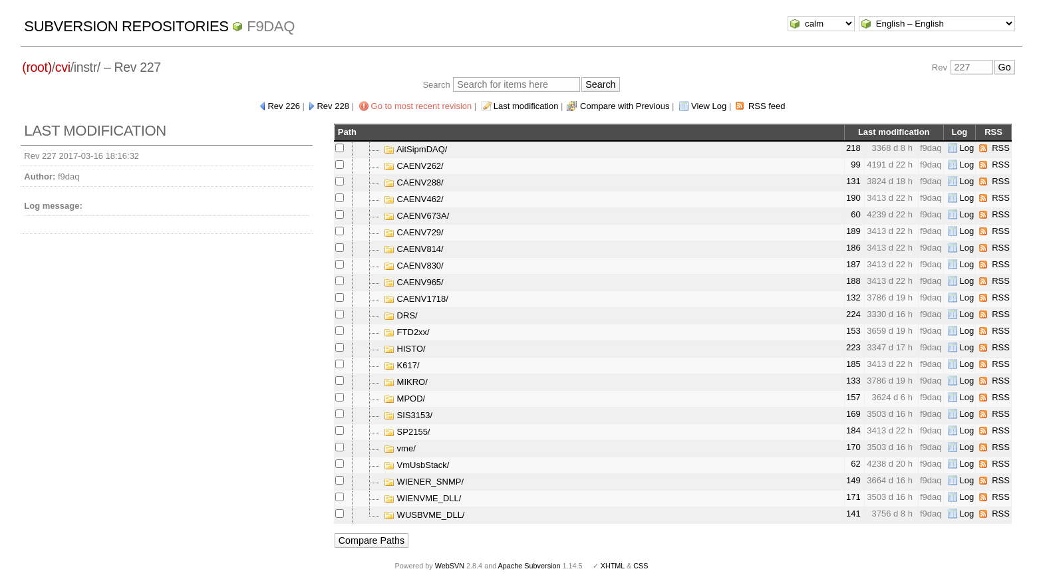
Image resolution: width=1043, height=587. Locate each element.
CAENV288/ (414, 182)
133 (853, 381)
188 (853, 281)
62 (855, 464)
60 (855, 214)
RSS (1001, 148)
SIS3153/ (408, 415)
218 (853, 148)
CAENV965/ (414, 282)
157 (853, 397)
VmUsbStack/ (416, 465)
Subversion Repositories (126, 26)
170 (853, 447)
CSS (640, 566)
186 (853, 248)
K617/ (402, 365)
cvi (63, 67)
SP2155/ (407, 432)
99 (855, 165)
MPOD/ (404, 399)
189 (853, 231)
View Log (708, 106)
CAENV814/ (414, 249)
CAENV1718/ (416, 299)
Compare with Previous (624, 106)
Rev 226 (283, 106)
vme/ (400, 448)
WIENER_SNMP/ (424, 482)
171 (853, 497)
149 (853, 480)
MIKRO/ (406, 382)
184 (853, 430)
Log (967, 148)
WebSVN (449, 566)
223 (853, 347)
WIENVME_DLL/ (422, 498)
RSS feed (767, 106)
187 (853, 264)
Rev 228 (333, 106)
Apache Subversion (529, 566)
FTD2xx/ (407, 332)
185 (853, 364)
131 (853, 181)
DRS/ (401, 315)
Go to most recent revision (421, 106)
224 (853, 314)
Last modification (526, 106)
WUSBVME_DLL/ (424, 515)
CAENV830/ (414, 266)
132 (853, 297)
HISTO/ (405, 349)
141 (853, 514)
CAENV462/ (414, 199)
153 (853, 331)
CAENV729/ (414, 232)
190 (853, 198)
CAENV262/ (414, 166)
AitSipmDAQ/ (415, 149)
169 (853, 414)
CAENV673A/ (416, 216)
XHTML (613, 566)
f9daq (271, 26)
